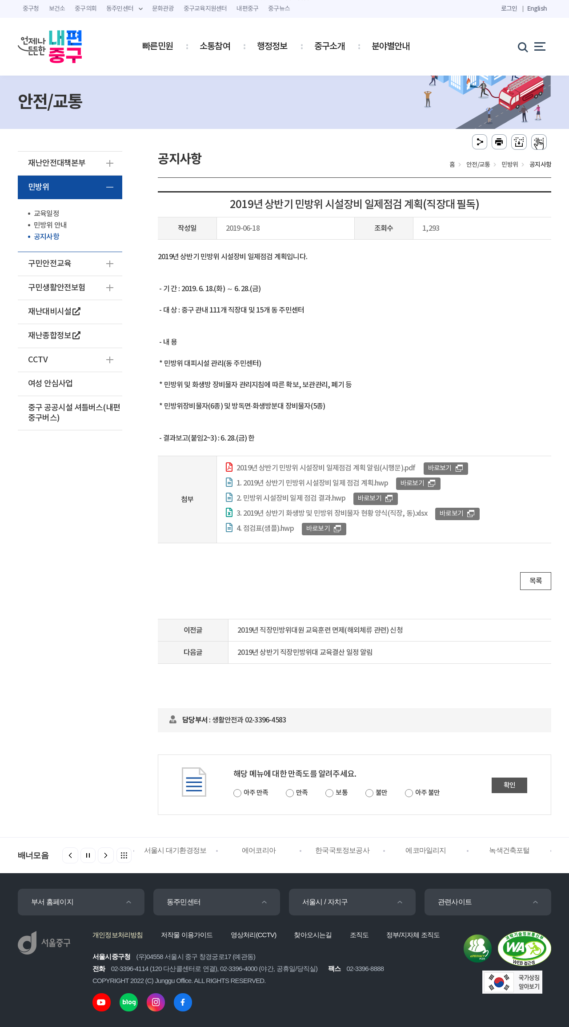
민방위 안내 (50, 225)
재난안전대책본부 (57, 163)
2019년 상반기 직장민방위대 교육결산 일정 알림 (305, 653)
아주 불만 (427, 793)
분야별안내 (391, 46)
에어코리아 (259, 850)
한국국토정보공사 (342, 850)
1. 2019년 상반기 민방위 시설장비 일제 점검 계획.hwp (312, 483)
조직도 (359, 935)
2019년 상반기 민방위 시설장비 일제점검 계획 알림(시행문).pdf (326, 468)
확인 (509, 785)
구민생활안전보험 (57, 288)
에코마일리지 (425, 850)
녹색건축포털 (509, 850)
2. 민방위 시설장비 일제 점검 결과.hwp (290, 498)
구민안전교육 (49, 264)
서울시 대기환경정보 (175, 850)
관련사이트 (455, 902)
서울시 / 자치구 (325, 902)
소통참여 (215, 46)
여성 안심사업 (50, 384)
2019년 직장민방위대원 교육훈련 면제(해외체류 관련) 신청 (320, 630)
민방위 (39, 187)
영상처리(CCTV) (253, 935)
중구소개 (329, 46)
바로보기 (440, 468)
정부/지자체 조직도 (413, 935)
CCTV (38, 360)
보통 (341, 793)
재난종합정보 (54, 336)
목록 (535, 581)
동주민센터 (183, 902)
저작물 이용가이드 (187, 935)
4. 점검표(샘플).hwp (265, 529)
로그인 (509, 8)
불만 (381, 793)
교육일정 (46, 214)
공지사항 (46, 237)
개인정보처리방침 (117, 935)
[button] (106, 855)
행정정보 (272, 46)
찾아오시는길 (313, 935)
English (537, 8)
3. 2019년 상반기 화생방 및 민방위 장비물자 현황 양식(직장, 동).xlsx (331, 513)
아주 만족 (256, 793)
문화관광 (163, 8)
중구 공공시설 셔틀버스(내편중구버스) (74, 413)
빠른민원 (157, 46)
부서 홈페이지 (52, 902)
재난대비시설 (54, 312)
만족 (302, 793)
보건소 (57, 8)
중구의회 (85, 8)
